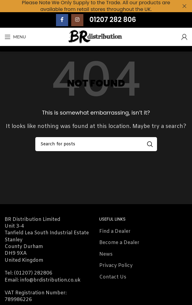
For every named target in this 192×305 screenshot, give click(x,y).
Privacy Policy (116, 265)
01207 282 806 (112, 19)
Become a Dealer (119, 242)
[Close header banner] (184, 6)
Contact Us (112, 277)
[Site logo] (96, 37)
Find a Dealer (115, 231)
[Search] (96, 144)
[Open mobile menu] (15, 37)
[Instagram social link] (77, 20)
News (106, 254)
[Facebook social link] (62, 20)
